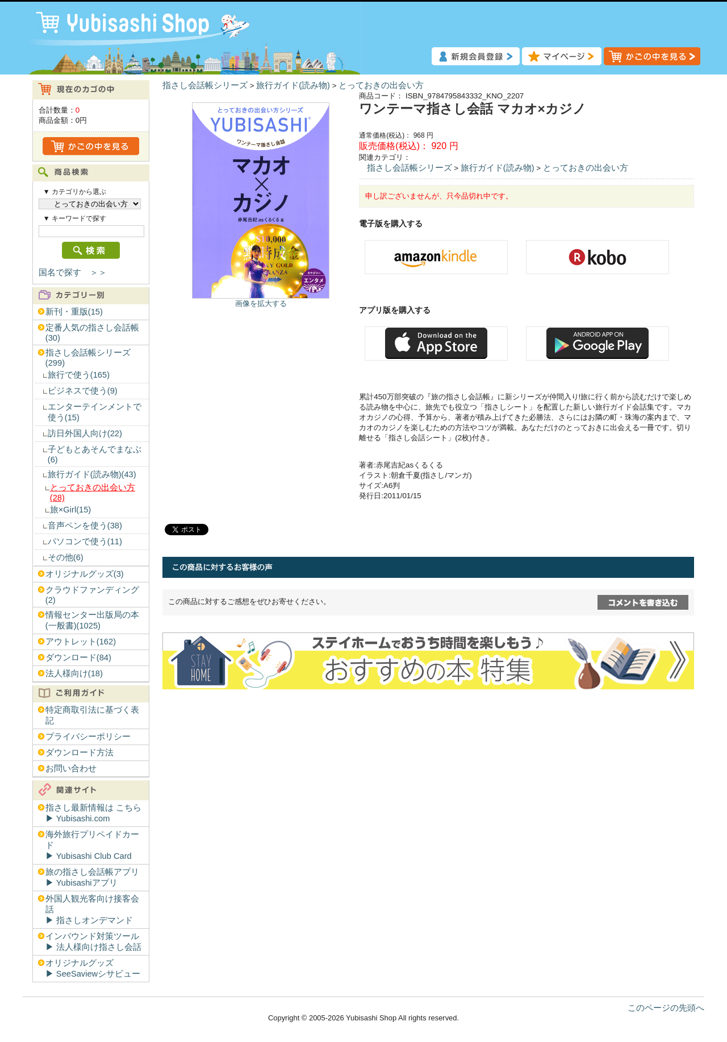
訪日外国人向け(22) (85, 433)
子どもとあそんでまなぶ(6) (94, 454)
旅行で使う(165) (79, 374)
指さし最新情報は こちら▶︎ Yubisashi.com (93, 813)
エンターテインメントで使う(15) (94, 412)
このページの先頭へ (666, 1007)
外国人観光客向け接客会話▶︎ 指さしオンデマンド (92, 909)
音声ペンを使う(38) (85, 525)
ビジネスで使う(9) (83, 390)
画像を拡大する (261, 303)
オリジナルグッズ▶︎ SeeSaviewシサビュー (92, 968)
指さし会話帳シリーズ (205, 85)
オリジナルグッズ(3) (84, 573)
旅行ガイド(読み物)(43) (92, 474)
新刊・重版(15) (74, 311)
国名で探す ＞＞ (73, 272)
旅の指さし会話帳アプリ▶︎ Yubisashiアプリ (92, 877)
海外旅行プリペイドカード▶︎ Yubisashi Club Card (92, 845)
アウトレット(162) (80, 641)
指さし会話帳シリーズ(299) (88, 357)
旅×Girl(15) (70, 509)
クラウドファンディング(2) (92, 595)
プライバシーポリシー (88, 736)
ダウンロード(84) (78, 657)
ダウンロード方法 (79, 752)
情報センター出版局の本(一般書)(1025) (92, 620)
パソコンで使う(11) (85, 541)
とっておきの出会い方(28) (92, 492)
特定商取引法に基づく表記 (92, 715)
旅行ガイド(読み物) (293, 85)
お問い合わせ (71, 768)
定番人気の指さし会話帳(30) (92, 332)
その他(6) (65, 557)
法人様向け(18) (74, 673)
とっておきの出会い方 (381, 85)
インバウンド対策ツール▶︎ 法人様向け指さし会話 (93, 942)
